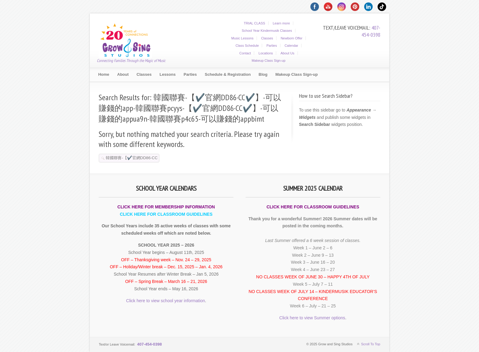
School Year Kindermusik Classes (267, 30)
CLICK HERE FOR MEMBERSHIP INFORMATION (166, 206)
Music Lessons (242, 38)
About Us (287, 53)
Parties (271, 45)
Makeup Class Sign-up (269, 60)
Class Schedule (247, 45)
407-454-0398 (370, 31)
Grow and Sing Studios (129, 39)
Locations (265, 53)
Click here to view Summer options (312, 317)
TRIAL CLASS (254, 23)
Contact (245, 53)
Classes (267, 38)
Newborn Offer (291, 38)
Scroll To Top (370, 344)
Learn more (281, 23)
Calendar (291, 45)
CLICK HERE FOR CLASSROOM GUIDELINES (166, 214)
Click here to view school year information (165, 300)
